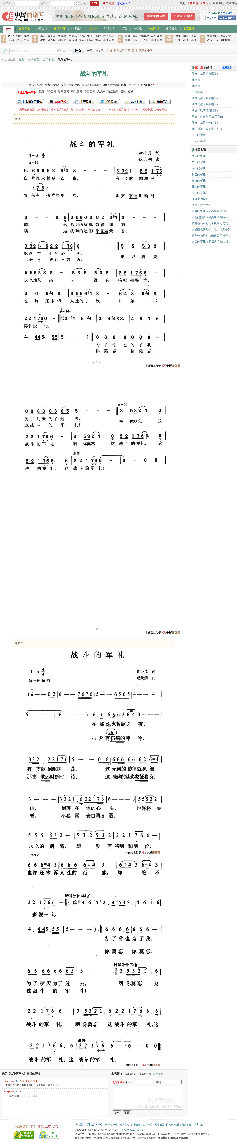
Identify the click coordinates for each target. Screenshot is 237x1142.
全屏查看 (83, 101)
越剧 (135, 36)
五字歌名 (48, 59)
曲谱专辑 (59, 28)
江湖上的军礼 (200, 198)
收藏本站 (231, 3)
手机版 (138, 28)
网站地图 (159, 1124)
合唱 (11, 40)
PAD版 (99, 1124)
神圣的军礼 (199, 174)
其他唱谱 (156, 40)
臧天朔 (55, 84)
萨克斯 (73, 36)
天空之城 (106, 50)
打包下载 (58, 101)
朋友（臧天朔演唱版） (205, 73)
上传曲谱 (192, 3)
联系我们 (198, 1124)
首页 (182, 3)
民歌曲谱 (33, 59)
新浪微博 (63, 91)
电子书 (93, 28)
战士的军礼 (199, 162)
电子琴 (51, 36)
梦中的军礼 (199, 192)
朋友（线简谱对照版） (205, 110)
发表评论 (160, 101)
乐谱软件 (109, 28)
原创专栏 (24, 28)
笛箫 (42, 40)
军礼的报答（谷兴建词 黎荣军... (211, 217)
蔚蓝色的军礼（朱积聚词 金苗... (211, 235)
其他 (194, 40)
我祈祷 (196, 79)
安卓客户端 (111, 1124)
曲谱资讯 (171, 28)
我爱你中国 (146, 50)
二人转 (144, 40)
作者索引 (77, 28)
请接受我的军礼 (201, 205)
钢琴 (42, 36)
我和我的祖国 (122, 50)
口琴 (90, 40)
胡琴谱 (62, 40)
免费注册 (108, 3)
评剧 (135, 40)
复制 (123, 91)
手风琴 (62, 36)
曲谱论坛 (189, 28)
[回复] (56, 1085)
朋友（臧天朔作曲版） (205, 122)
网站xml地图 (173, 1124)
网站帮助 (218, 3)
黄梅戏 (144, 36)
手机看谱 (109, 101)
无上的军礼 (199, 168)
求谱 (124, 28)
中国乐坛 (153, 28)
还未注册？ (159, 1073)
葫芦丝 (51, 40)
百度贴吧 (112, 91)
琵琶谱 (73, 40)
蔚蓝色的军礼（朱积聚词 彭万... (211, 223)
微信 (42, 91)
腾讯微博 (76, 91)
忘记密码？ (124, 3)
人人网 (101, 91)
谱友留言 (205, 3)
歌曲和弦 (225, 40)
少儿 (19, 40)
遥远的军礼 (199, 180)
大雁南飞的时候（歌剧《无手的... (212, 229)
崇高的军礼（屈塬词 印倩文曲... (211, 241)
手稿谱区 (212, 36)
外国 (27, 40)
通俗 (19, 36)
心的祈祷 (197, 92)
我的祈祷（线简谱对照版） (208, 128)
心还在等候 (199, 141)
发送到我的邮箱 (30, 101)
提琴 (98, 40)
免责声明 (147, 1124)
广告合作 (136, 1124)
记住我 (83, 3)
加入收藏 (134, 101)
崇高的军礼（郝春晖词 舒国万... (211, 211)
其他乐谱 (108, 40)
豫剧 (127, 40)
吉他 (98, 36)
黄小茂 (39, 84)
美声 (27, 36)
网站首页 (80, 1124)
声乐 (178, 36)
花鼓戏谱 (156, 36)
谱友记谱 (225, 36)
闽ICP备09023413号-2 (132, 1129)
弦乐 (178, 40)
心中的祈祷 (199, 134)
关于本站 (124, 1124)
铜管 (90, 36)
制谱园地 (41, 28)
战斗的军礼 (199, 156)
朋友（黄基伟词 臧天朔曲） (209, 116)
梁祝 (134, 50)
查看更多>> (228, 67)
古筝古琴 (108, 36)
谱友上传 (212, 40)
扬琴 (82, 40)
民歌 (11, 36)
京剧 (127, 36)
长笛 (82, 36)
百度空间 (89, 91)
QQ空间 (51, 91)
